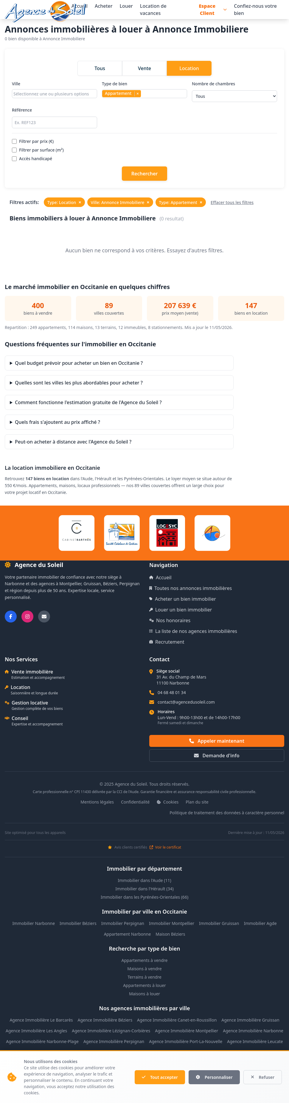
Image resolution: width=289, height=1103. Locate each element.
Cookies (167, 802)
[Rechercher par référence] (54, 122)
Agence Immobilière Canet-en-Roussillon (177, 1020)
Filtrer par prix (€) (33, 141)
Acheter (104, 6)
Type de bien (144, 91)
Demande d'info (216, 755)
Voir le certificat (165, 847)
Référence (54, 117)
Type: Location (64, 202)
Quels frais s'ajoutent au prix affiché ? (57, 422)
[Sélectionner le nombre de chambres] (234, 96)
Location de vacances (153, 9)
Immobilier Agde (260, 923)
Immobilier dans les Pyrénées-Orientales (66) (144, 897)
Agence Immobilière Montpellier (186, 1031)
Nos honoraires (169, 620)
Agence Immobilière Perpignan (113, 1041)
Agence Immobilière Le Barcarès (41, 1020)
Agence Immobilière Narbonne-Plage (42, 1041)
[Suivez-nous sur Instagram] (27, 616)
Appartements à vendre (145, 960)
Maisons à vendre (144, 968)
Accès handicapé (32, 158)
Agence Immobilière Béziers (105, 1020)
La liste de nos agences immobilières (193, 631)
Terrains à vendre (144, 977)
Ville (54, 91)
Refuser (263, 1077)
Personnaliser (214, 1077)
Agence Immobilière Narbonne (253, 1031)
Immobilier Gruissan (219, 923)
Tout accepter (160, 1077)
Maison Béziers (170, 934)
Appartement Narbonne (127, 934)
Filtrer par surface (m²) (38, 150)
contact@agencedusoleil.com (186, 702)
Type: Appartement (181, 202)
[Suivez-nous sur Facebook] (11, 616)
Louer (126, 6)
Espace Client (213, 9)
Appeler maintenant (216, 741)
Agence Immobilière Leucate (255, 1041)
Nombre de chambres (234, 91)
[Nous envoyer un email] (44, 616)
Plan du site (197, 802)
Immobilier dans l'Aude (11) (144, 880)
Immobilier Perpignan (122, 923)
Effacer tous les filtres (232, 202)
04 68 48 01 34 (172, 692)
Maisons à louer (144, 994)
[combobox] (54, 93)
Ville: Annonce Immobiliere (120, 202)
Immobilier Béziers (78, 923)
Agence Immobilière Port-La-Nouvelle (185, 1041)
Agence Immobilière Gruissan (250, 1020)
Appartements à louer (144, 985)
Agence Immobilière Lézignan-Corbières (111, 1031)
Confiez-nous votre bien (255, 9)
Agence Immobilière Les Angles (36, 1031)
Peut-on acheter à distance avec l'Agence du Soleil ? (73, 441)
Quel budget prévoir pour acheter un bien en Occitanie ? (79, 363)
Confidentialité (135, 802)
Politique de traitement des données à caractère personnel (227, 812)
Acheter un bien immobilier (182, 599)
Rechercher (144, 173)
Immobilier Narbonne (33, 923)
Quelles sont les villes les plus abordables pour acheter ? (79, 382)
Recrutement (166, 642)
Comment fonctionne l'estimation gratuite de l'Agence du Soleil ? (88, 402)
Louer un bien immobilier (180, 609)
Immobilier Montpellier (171, 923)
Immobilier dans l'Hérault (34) (144, 889)
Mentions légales (97, 802)
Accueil (160, 577)
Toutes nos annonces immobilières (190, 588)
